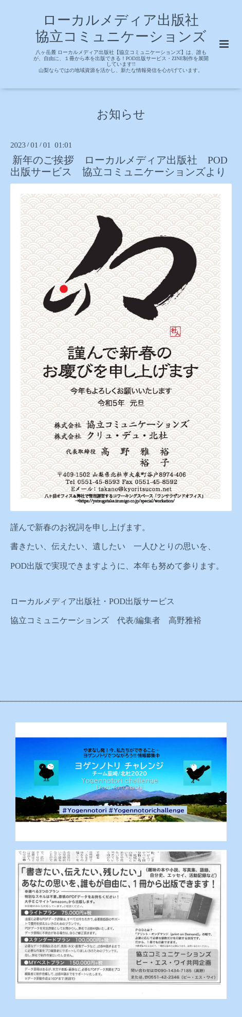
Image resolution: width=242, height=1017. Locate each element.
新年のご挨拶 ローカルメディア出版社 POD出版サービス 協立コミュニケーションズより (119, 166)
